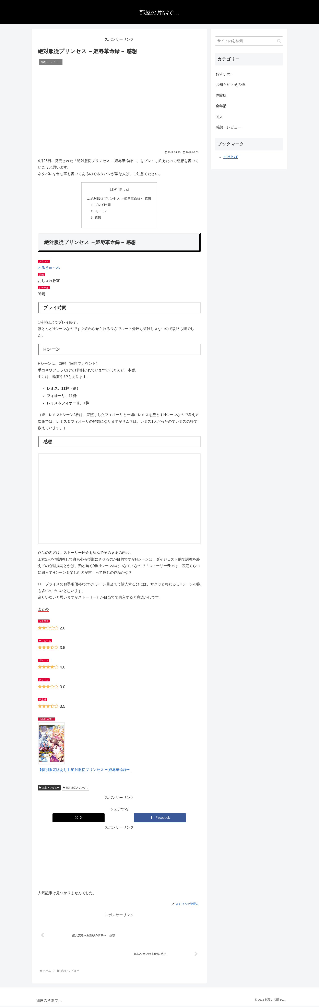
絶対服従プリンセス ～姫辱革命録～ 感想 (121, 198)
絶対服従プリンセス (75, 789)
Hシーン (101, 212)
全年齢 (221, 106)
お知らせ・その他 (230, 85)
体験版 (221, 95)
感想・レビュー (49, 789)
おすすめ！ (225, 74)
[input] (249, 41)
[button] (279, 41)
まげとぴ (230, 157)
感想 (98, 218)
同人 (219, 117)
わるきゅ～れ (49, 269)
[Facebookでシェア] (160, 819)
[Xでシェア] (78, 819)
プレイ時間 (103, 205)
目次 (113, 189)
